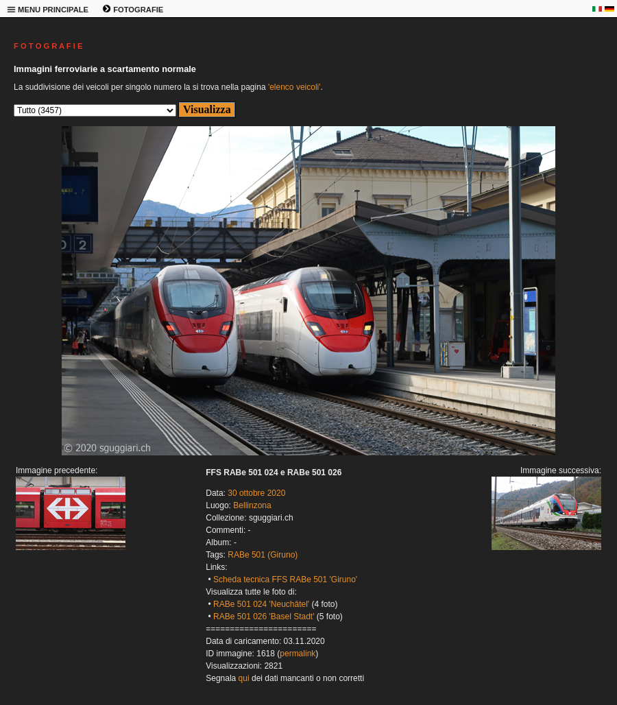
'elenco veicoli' (294, 87)
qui (244, 678)
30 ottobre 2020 (256, 493)
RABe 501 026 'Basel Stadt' (263, 616)
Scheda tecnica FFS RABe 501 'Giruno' (285, 579)
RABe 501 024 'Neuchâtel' (261, 604)
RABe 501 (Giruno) (263, 555)
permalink (297, 653)
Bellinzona (252, 505)
